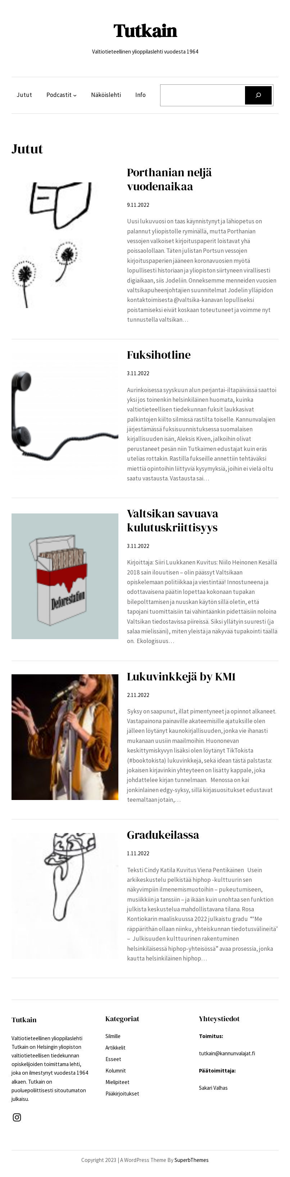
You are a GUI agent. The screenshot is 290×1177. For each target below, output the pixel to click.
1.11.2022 (138, 853)
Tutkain (145, 30)
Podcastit (59, 95)
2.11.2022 (138, 695)
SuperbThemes (192, 1160)
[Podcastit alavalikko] (75, 95)
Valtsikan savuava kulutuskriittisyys (172, 521)
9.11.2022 (138, 204)
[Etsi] (258, 95)
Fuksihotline (159, 355)
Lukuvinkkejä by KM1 (181, 677)
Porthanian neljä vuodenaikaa (169, 180)
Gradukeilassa (163, 835)
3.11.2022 (138, 373)
